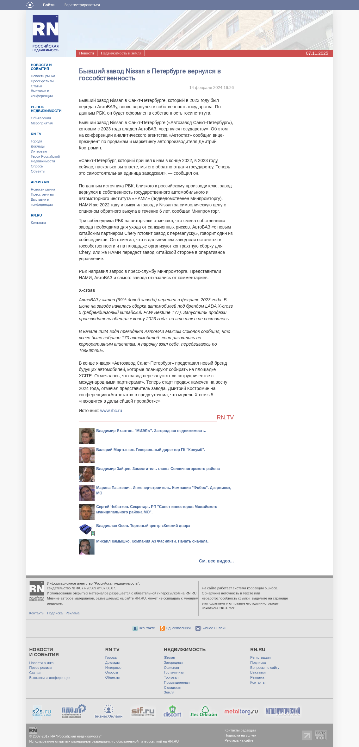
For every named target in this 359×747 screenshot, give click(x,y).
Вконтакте (144, 628)
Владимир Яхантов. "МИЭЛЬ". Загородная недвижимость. (151, 431)
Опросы (37, 166)
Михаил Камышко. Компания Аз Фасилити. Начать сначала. (152, 541)
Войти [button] (49, 5)
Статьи (36, 86)
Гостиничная (174, 672)
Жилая (169, 657)
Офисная (171, 667)
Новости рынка (43, 76)
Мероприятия (42, 123)
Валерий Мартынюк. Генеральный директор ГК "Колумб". (150, 450)
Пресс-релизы (42, 81)
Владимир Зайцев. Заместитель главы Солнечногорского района (158, 469)
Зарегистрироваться (82, 5)
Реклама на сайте (239, 740)
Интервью (39, 151)
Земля (169, 692)
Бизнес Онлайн (210, 628)
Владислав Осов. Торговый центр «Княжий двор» (143, 526)
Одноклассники (175, 628)
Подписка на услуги (240, 735)
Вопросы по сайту (264, 667)
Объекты (38, 171)
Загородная (173, 662)
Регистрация (260, 657)
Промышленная (176, 682)
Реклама (72, 613)
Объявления (41, 118)
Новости (86, 53)
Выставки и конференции (50, 678)
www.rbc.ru (111, 410)
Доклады (38, 146)
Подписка (55, 613)
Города (36, 141)
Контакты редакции (240, 730)
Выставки (258, 672)
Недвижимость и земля (121, 53)
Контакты (38, 222)
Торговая (171, 677)
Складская (172, 687)
